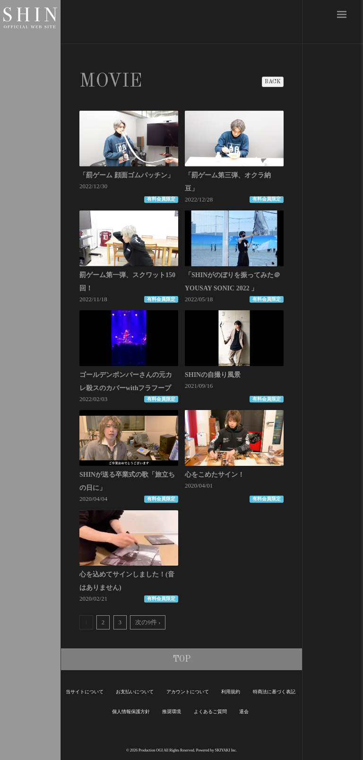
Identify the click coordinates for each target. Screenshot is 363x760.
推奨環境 (171, 711)
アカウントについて (187, 691)
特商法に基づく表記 (274, 691)
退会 (244, 711)
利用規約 (230, 691)
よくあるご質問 (210, 711)
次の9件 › (147, 622)
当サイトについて (85, 691)
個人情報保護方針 (131, 711)
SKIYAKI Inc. (226, 750)
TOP (181, 659)
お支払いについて (135, 691)
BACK (273, 82)
